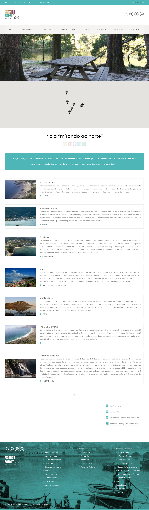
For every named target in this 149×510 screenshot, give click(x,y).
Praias (47, 470)
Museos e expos (51, 477)
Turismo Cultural (88, 467)
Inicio (11, 30)
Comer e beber (124, 477)
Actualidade (101, 30)
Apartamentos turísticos (128, 474)
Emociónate (48, 30)
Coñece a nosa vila (28, 30)
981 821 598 (114, 411)
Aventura (85, 459)
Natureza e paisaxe (52, 467)
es (133, 2)
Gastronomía (50, 481)
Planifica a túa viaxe (68, 30)
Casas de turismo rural (127, 467)
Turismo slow (86, 463)
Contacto (135, 30)
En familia (85, 456)
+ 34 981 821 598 (42, 2)
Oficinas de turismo (126, 463)
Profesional (118, 30)
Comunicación (124, 459)
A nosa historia (51, 456)
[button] (82, 105)
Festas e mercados (52, 459)
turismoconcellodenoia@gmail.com (19, 2)
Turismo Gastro (87, 452)
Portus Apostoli (51, 474)
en (143, 2)
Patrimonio (49, 463)
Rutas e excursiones (53, 485)
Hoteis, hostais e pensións (128, 470)
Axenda (86, 30)
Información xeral (125, 456)
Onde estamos (124, 452)
